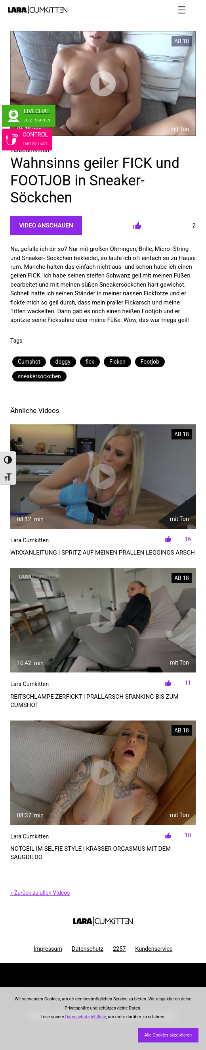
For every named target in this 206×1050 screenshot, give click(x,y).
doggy (63, 361)
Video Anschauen (46, 225)
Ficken (117, 361)
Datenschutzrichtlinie (85, 1016)
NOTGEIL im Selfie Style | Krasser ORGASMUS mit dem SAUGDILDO (90, 853)
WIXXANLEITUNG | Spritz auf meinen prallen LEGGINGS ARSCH (102, 552)
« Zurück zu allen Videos (40, 893)
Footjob (150, 361)
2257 (119, 949)
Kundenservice (153, 949)
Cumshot (29, 361)
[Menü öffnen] (182, 10)
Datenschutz (87, 949)
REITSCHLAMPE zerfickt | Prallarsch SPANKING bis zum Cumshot (94, 701)
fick (90, 361)
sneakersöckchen (39, 376)
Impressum (48, 949)
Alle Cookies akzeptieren (168, 1035)
